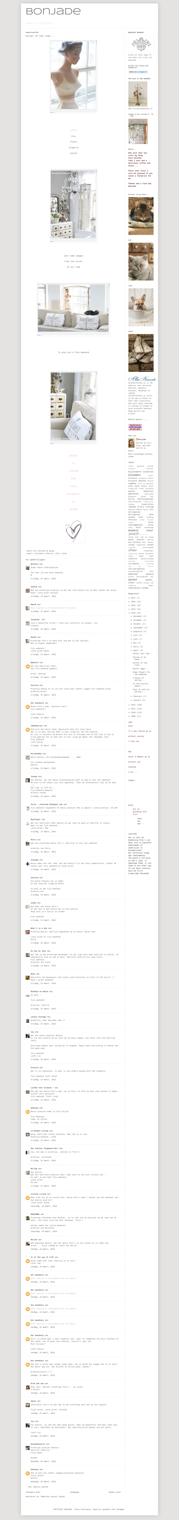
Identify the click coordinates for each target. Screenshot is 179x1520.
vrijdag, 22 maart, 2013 (43, 579)
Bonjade (53, 11)
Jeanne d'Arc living (140, 507)
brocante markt (146, 478)
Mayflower (36, 820)
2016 (134, 602)
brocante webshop (137, 481)
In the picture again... (140, 685)
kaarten (131, 510)
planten (137, 542)
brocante (132, 478)
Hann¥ (33, 605)
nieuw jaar (133, 537)
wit (151, 577)
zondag (144, 588)
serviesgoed (148, 547)
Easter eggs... (140, 669)
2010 (134, 713)
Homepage (74, 1492)
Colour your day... (143, 654)
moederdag (149, 527)
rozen (150, 545)
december (138, 616)
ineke (33, 903)
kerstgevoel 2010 (140, 515)
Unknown (34, 1108)
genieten (133, 494)
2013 (134, 613)
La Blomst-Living (39, 1131)
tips (141, 556)
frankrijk (132, 489)
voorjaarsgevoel (136, 569)
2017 (134, 598)
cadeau (132, 483)
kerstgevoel (134, 512)
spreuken (149, 554)
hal (151, 497)
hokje (33, 1401)
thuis (130, 556)
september (138, 628)
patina (150, 540)
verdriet (131, 561)
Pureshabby (36, 754)
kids (140, 517)
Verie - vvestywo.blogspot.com (46, 804)
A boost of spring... (138, 679)
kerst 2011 (148, 510)
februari (138, 696)
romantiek (141, 545)
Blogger (121, 1509)
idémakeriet (37, 726)
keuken (131, 517)
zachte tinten (142, 583)
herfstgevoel (145, 499)
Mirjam (34, 1169)
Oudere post (115, 1492)
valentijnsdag (147, 559)
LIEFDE (150, 525)
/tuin (130, 466)
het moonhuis (37, 703)
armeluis (131, 469)
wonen (64, 553)
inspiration (147, 504)
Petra (33, 840)
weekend (149, 574)
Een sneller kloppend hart (44, 1149)
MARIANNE (35, 1214)
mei (135, 643)
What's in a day (39, 928)
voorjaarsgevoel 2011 (140, 571)
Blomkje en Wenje (39, 992)
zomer (151, 585)
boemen (150, 475)
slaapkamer (148, 551)
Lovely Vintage (38, 1017)
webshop (133, 574)
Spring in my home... (139, 658)
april (136, 647)
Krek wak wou (37, 1384)
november (138, 620)
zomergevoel (134, 588)
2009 (134, 716)
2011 (134, 709)
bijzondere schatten (43, 553)
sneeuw (141, 554)
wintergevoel (142, 577)
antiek (150, 466)
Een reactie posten (38, 1487)
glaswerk (132, 497)
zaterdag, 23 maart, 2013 (44, 1206)
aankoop (140, 466)
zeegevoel (132, 585)
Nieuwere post (33, 1492)
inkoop (131, 504)
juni (136, 639)
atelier (150, 469)
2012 (134, 705)
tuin (151, 556)
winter (131, 577)
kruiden (150, 520)
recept (131, 545)
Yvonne (34, 777)
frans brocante (146, 489)
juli (136, 635)
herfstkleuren (134, 502)
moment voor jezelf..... (140, 532)
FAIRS (136, 486)
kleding (150, 517)
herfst (131, 499)
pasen (131, 540)
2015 (134, 606)
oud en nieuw (146, 537)
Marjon (34, 1240)
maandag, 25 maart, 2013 (43, 1461)
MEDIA (138, 527)
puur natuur (147, 542)
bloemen (134, 475)
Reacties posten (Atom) (53, 1497)
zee (151, 583)
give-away (149, 494)
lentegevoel (135, 525)
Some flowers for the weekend (141, 673)
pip (130, 542)
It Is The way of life (42, 1257)
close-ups (142, 484)
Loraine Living (38, 1194)
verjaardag (149, 561)
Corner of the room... (140, 664)
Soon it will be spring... (141, 691)
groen (143, 497)
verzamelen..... (136, 564)
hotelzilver (148, 502)
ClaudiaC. (36, 620)
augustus (138, 632)
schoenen (131, 547)
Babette (34, 663)
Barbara (34, 564)
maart (136, 651)
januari (137, 700)
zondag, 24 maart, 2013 (43, 1249)
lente (150, 522)
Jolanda (34, 860)
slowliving (132, 554)
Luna (130, 527)
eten (130, 486)
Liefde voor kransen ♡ (43, 1088)
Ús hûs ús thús (38, 951)
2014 (134, 609)
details (150, 484)
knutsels (132, 520)
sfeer (57, 553)
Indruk (34, 587)
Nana (33, 974)
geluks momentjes (140, 491)
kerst (139, 510)
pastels (140, 540)
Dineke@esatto (38, 1444)
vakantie (132, 559)
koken (142, 520)
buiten (150, 481)
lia (32, 1032)
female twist (147, 486)
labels (131, 522)
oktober (137, 624)
